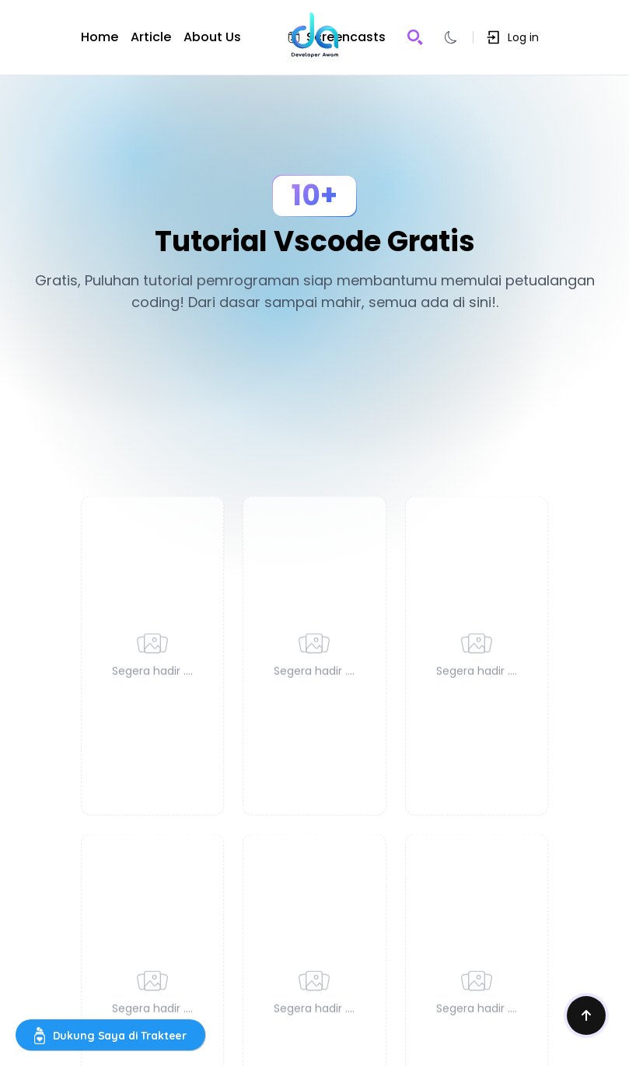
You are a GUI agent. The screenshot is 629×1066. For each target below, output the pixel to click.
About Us (212, 37)
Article (151, 37)
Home (99, 37)
